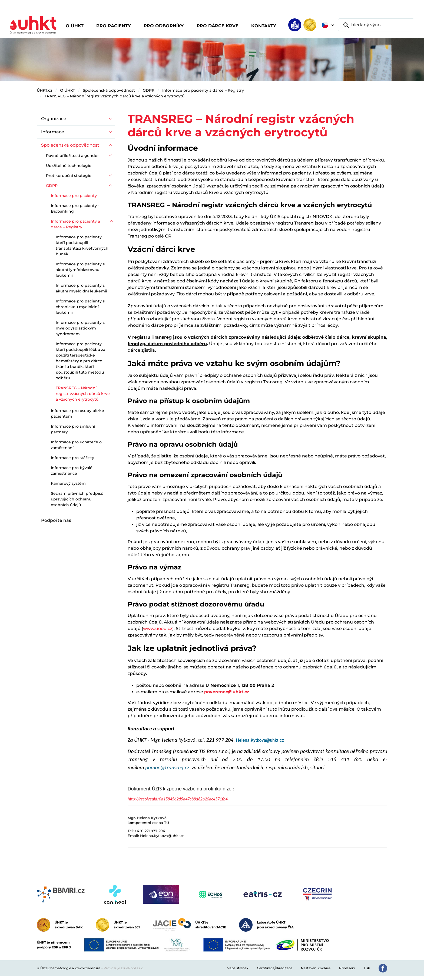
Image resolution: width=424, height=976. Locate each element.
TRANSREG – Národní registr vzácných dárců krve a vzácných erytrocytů (114, 96)
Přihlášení (347, 968)
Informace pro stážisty (72, 457)
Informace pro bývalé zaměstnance (71, 470)
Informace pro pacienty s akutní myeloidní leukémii (81, 288)
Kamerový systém (68, 483)
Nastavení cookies (315, 968)
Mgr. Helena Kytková (147, 818)
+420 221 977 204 (150, 831)
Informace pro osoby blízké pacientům (77, 413)
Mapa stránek (237, 968)
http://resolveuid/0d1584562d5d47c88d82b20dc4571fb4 (178, 799)
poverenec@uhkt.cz (226, 691)
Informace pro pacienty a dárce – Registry (203, 90)
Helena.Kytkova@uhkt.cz (260, 740)
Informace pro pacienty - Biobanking (75, 208)
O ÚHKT (67, 90)
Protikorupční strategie (68, 175)
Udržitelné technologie (68, 165)
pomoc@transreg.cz (167, 767)
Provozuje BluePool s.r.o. (124, 968)
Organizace (53, 118)
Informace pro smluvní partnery (73, 429)
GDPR (148, 90)
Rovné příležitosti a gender (72, 155)
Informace (52, 131)
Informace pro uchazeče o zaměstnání (76, 445)
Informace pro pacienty (74, 195)
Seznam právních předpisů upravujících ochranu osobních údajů (77, 499)
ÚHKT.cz (44, 90)
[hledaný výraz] (376, 24)
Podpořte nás (56, 520)
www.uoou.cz (157, 628)
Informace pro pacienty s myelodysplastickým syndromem (80, 328)
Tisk (367, 968)
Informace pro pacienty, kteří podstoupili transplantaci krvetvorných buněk (82, 245)
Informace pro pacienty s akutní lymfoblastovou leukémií (80, 270)
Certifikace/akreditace (274, 968)
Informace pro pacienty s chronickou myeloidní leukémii (80, 307)
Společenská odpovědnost (109, 90)
